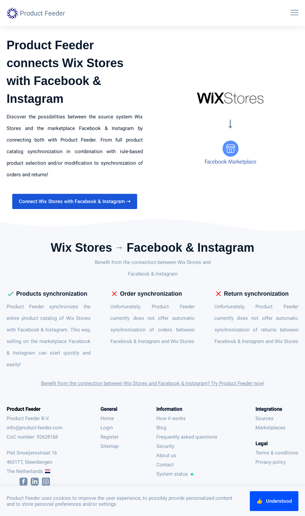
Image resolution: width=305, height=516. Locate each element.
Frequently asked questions (186, 437)
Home (107, 418)
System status (174, 474)
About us (166, 455)
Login (106, 428)
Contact (165, 465)
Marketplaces (270, 428)
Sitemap (109, 446)
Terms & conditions (276, 453)
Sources (264, 418)
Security (165, 446)
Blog (161, 428)
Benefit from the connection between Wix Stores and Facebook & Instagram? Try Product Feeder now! (152, 383)
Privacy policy (270, 462)
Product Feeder (23, 409)
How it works (171, 418)
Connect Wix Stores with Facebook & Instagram (75, 201)
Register (109, 437)
